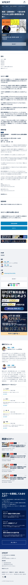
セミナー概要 (3, 59)
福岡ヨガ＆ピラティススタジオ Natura (8, 566)
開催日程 (2, 61)
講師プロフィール (4, 68)
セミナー (7, 6)
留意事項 (2, 63)
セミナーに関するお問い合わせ (7, 66)
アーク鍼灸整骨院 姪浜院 (6, 562)
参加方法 (2, 64)
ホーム (3, 6)
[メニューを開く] (24, 2)
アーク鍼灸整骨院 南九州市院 (7, 564)
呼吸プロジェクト (5, 568)
